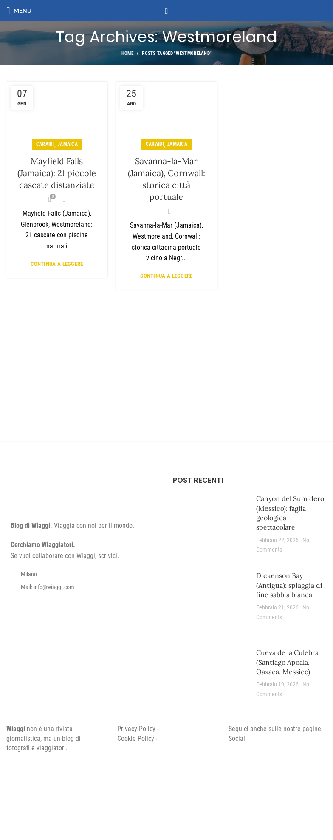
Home (127, 53)
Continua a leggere (57, 264)
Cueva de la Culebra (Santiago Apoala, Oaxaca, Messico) (287, 662)
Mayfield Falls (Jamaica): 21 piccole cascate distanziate (56, 173)
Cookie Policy (135, 739)
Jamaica (67, 144)
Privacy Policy (136, 729)
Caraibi (45, 144)
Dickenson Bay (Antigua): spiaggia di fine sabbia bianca (289, 585)
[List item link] (83, 587)
